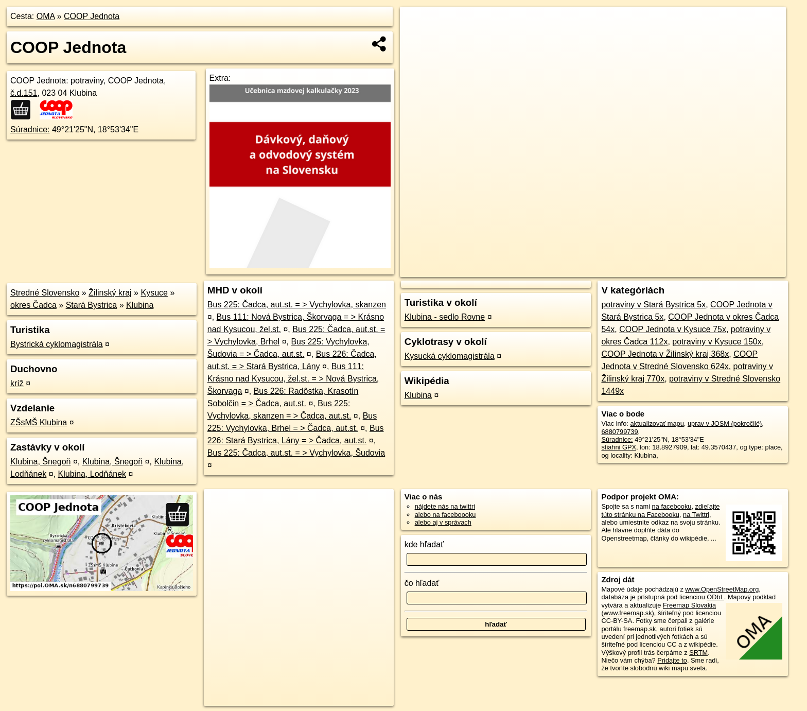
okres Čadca (33, 305)
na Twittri (696, 514)
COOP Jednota (91, 16)
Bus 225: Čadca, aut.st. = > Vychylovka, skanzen (296, 304)
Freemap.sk (661, 269)
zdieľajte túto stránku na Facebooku (660, 510)
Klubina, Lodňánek (92, 474)
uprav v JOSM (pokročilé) (725, 423)
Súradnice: (30, 129)
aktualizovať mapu (656, 423)
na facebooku (672, 506)
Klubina (139, 305)
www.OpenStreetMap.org (722, 589)
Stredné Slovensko (44, 292)
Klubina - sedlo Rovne (445, 317)
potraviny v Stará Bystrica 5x (653, 304)
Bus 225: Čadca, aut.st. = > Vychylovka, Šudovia (296, 452)
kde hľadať (424, 544)
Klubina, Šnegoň (40, 461)
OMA (46, 16)
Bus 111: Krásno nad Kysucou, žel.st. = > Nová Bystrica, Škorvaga (293, 378)
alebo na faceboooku (445, 514)
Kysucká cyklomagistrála (450, 356)
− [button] (417, 40)
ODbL (715, 597)
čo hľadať (422, 583)
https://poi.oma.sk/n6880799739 (739, 269)
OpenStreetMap (608, 269)
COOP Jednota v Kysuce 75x (672, 329)
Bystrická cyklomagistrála (56, 344)
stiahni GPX (618, 447)
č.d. (24, 93)
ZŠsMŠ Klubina (38, 422)
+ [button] (417, 24)
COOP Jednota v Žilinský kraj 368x (665, 354)
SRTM (698, 652)
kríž (17, 383)
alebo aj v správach (443, 522)
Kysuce (154, 292)
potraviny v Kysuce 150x (716, 341)
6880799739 (619, 432)
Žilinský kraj (110, 292)
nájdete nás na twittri (445, 506)
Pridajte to (672, 660)
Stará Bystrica (91, 305)
